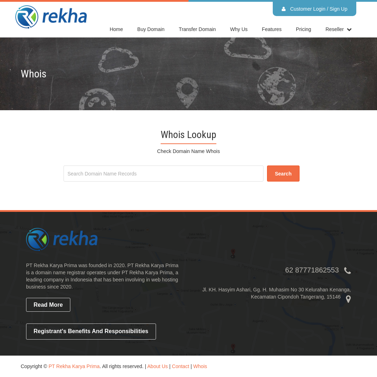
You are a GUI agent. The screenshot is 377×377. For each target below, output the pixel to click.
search (283, 174)
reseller (335, 29)
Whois (200, 366)
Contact (180, 366)
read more (48, 305)
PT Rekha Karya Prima (74, 366)
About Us (157, 366)
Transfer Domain (197, 29)
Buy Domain (151, 29)
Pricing (303, 29)
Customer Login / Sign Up (314, 8)
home (116, 29)
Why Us (239, 29)
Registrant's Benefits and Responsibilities (91, 331)
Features (272, 29)
